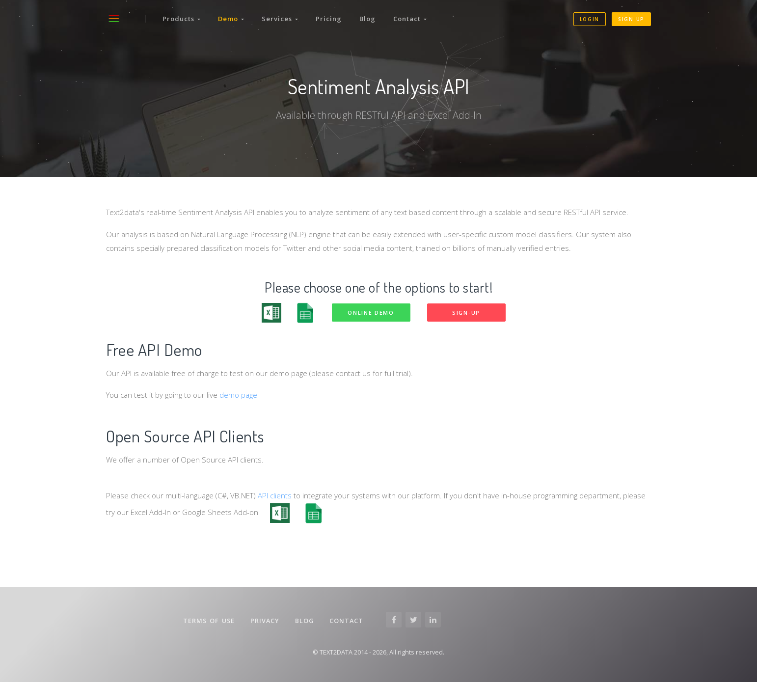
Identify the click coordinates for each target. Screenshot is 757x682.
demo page (238, 395)
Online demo (371, 312)
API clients (275, 495)
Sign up (631, 19)
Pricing (329, 18)
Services (280, 18)
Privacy (264, 620)
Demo (231, 18)
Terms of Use (209, 620)
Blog (367, 18)
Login (590, 19)
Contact (410, 18)
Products (181, 18)
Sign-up (466, 312)
